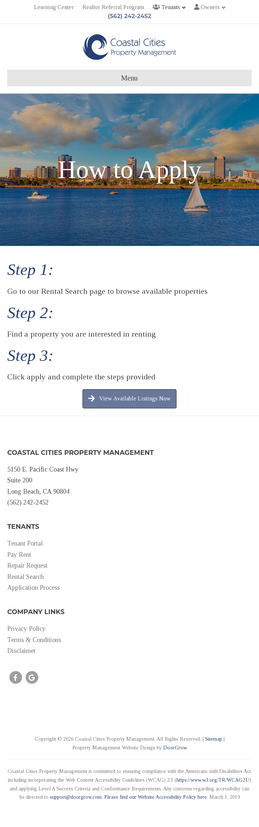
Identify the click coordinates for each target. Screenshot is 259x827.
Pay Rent (19, 554)
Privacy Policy (26, 628)
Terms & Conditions (34, 639)
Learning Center (54, 7)
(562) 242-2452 (129, 16)
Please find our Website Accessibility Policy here (155, 797)
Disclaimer (21, 650)
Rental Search (25, 576)
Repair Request (27, 565)
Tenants (166, 7)
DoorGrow (175, 747)
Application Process (33, 587)
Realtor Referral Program (113, 7)
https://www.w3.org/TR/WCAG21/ (213, 780)
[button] (129, 398)
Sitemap (213, 739)
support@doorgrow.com (76, 797)
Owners (207, 7)
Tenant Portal (25, 543)
